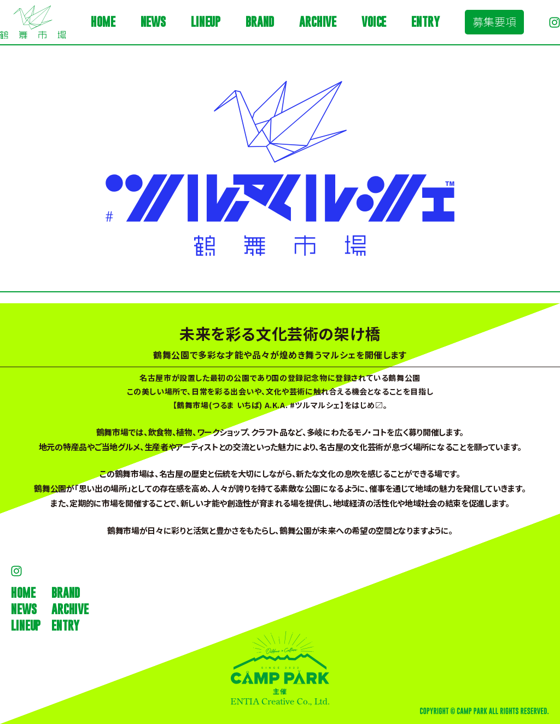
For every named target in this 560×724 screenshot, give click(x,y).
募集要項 (494, 22)
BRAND (260, 21)
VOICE (373, 21)
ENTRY (425, 21)
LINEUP (205, 21)
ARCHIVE (317, 21)
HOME (103, 21)
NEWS (153, 21)
